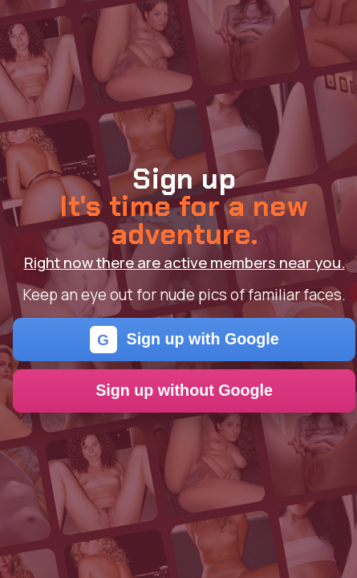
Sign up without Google (184, 390)
